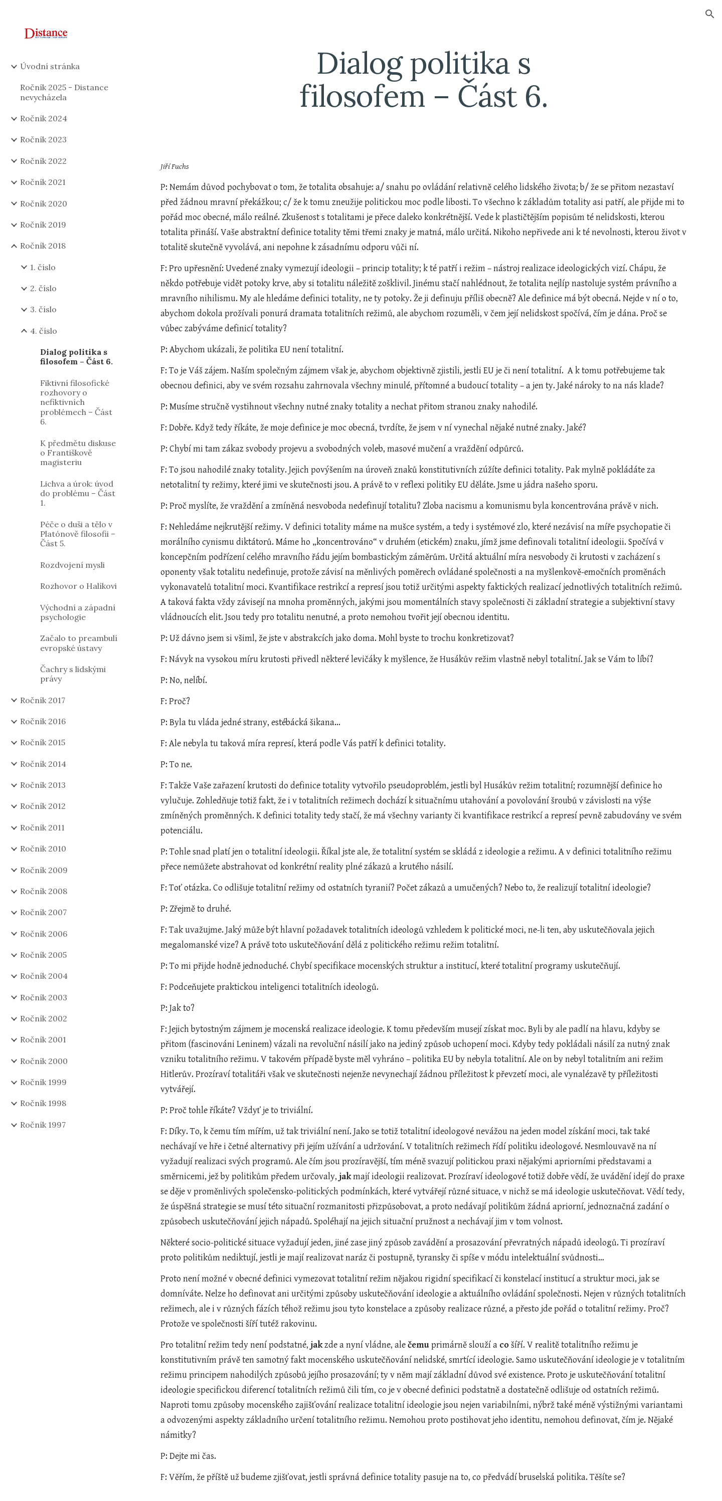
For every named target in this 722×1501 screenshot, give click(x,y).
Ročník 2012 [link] (43, 806)
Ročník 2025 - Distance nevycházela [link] (64, 92)
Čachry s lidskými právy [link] (73, 674)
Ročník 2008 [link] (43, 891)
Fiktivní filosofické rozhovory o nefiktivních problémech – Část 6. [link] (76, 402)
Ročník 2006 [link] (43, 934)
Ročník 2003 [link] (43, 997)
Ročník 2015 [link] (42, 742)
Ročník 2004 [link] (44, 976)
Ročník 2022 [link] (43, 161)
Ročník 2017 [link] (42, 700)
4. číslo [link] (43, 331)
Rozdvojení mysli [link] (72, 565)
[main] (424, 79)
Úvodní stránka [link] (50, 66)
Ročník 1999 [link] (43, 1082)
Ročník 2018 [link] (43, 246)
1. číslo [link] (43, 267)
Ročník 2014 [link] (43, 764)
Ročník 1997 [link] (43, 1125)
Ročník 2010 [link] (43, 848)
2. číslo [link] (43, 288)
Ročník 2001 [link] (43, 1039)
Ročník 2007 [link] (43, 912)
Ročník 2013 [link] (43, 785)
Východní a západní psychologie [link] (77, 612)
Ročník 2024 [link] (43, 118)
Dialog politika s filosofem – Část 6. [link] (76, 356)
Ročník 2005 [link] (43, 955)
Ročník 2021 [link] (43, 182)
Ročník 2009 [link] (44, 870)
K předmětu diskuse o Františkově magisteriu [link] (78, 453)
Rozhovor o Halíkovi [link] (78, 586)
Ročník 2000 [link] (44, 1061)
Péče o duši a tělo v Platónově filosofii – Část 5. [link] (77, 534)
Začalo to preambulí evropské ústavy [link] (78, 643)
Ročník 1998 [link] (43, 1103)
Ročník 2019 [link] (43, 225)
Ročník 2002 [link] (43, 1018)
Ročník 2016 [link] (43, 721)
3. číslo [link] (43, 309)
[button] (710, 14)
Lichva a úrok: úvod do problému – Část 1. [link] (77, 493)
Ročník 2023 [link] (43, 139)
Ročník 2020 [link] (43, 203)
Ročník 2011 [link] (42, 827)
